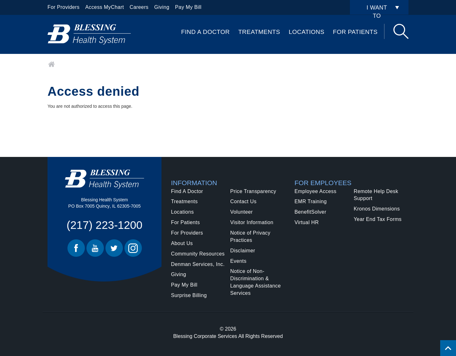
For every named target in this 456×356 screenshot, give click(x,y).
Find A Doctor (205, 32)
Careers (139, 7)
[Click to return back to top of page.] (448, 348)
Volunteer (241, 212)
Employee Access (315, 191)
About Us (182, 243)
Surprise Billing (189, 295)
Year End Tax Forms (378, 219)
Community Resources (198, 253)
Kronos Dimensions (377, 208)
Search (400, 31)
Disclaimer (242, 250)
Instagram (133, 248)
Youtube (95, 248)
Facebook (76, 248)
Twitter (114, 248)
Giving (161, 7)
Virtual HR (306, 222)
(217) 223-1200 (104, 225)
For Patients (355, 32)
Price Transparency (253, 191)
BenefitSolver (310, 212)
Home (51, 64)
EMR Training (310, 201)
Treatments (259, 32)
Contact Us (243, 201)
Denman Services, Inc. (198, 264)
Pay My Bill (188, 7)
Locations (307, 32)
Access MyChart (104, 7)
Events (238, 261)
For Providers (63, 7)
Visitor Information (251, 222)
